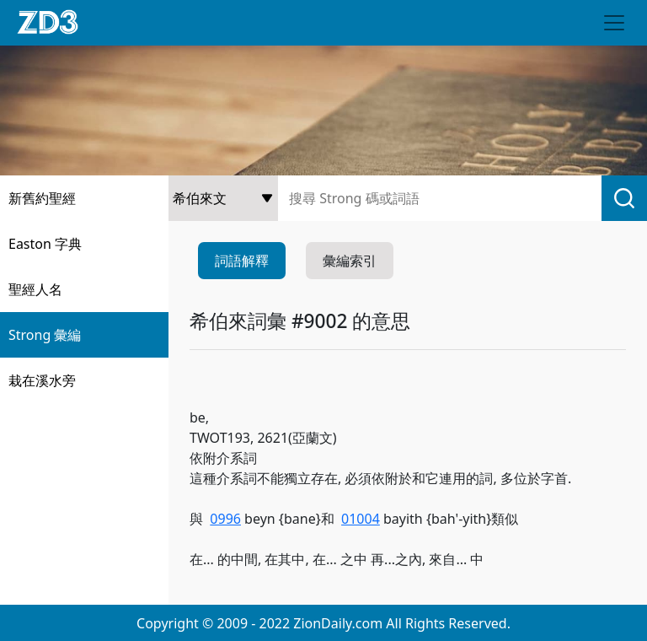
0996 (225, 518)
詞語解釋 (242, 260)
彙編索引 (350, 260)
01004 (360, 518)
